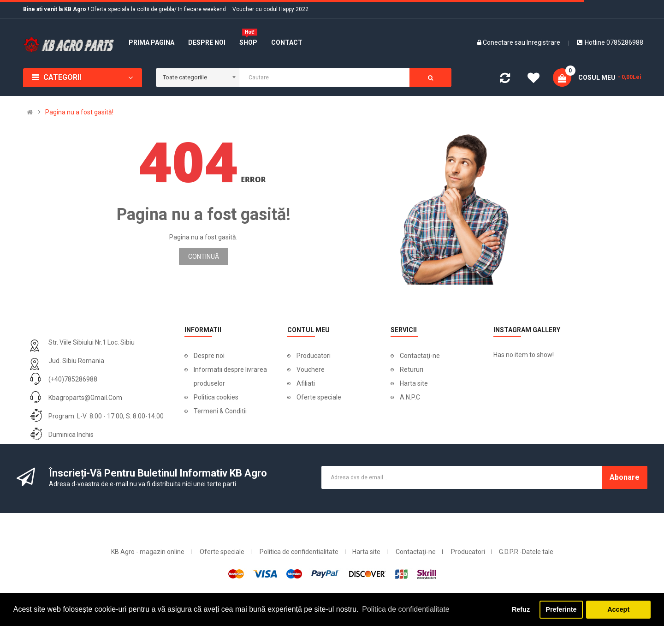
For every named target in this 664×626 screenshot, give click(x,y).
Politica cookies (216, 397)
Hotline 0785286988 (610, 42)
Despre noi (209, 355)
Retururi (411, 369)
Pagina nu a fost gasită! (79, 112)
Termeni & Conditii (220, 411)
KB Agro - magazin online (147, 551)
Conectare (499, 42)
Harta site (414, 383)
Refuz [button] (521, 609)
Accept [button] (618, 609)
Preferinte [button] (560, 609)
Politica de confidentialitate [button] (405, 609)
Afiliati (305, 383)
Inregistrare (543, 42)
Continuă (203, 256)
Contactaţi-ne (420, 355)
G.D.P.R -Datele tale (526, 551)
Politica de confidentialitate (299, 551)
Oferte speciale (318, 397)
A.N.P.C (410, 397)
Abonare (625, 477)
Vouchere (310, 369)
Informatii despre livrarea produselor (230, 376)
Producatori (313, 355)
